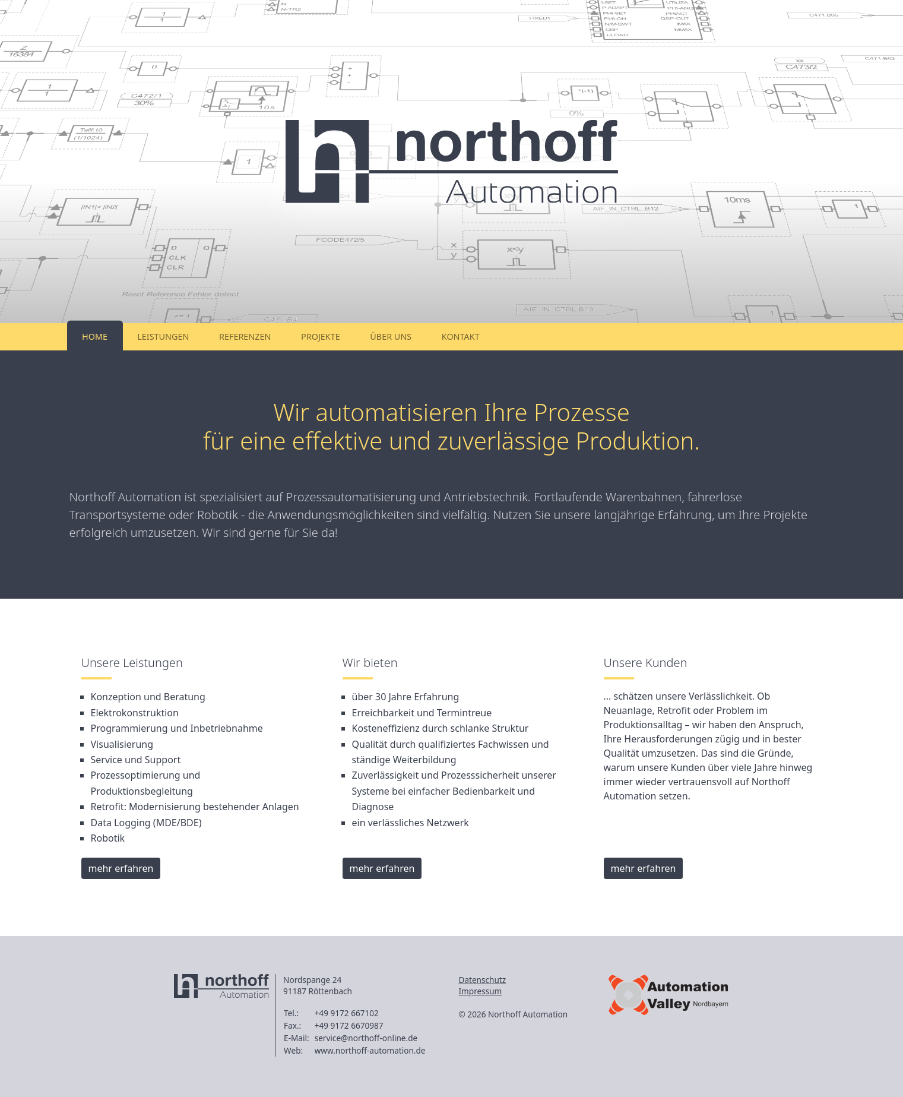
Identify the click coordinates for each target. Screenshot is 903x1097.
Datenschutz (482, 979)
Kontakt (461, 336)
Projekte (320, 336)
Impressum (480, 991)
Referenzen (245, 336)
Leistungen (163, 336)
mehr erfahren (121, 868)
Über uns (390, 336)
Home (94, 336)
